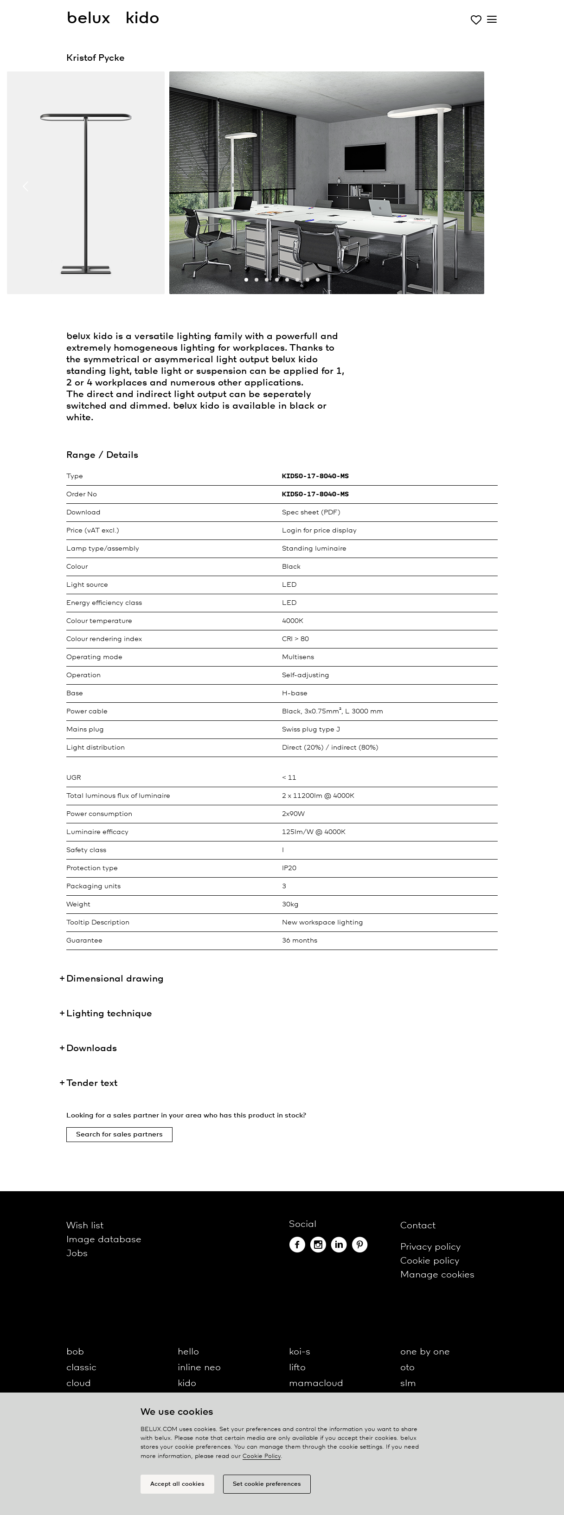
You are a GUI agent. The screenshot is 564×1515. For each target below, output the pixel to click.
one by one (425, 1352)
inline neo (199, 1367)
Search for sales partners (119, 1134)
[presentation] (25, 186)
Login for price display (319, 530)
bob (75, 1352)
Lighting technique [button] (109, 1013)
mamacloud (316, 1383)
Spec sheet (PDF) (311, 512)
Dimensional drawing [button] (115, 979)
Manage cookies (437, 1275)
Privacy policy (430, 1247)
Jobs (77, 1253)
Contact (418, 1225)
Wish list (84, 1225)
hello (188, 1352)
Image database (103, 1239)
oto (407, 1367)
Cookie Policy (262, 1456)
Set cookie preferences (267, 1484)
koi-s (299, 1352)
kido (187, 1383)
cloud (78, 1383)
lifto (297, 1367)
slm (408, 1383)
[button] (246, 280)
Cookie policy (429, 1261)
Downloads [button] (91, 1048)
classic (81, 1367)
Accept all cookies (177, 1484)
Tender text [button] (91, 1083)
